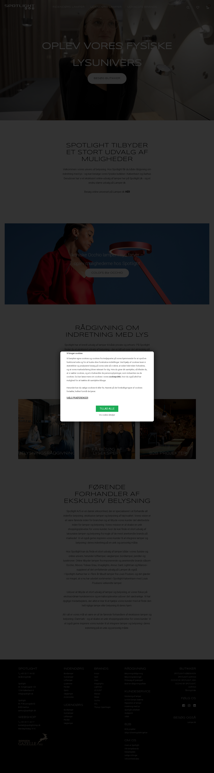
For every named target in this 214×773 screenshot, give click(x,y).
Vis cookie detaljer (107, 415)
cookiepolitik (115, 377)
